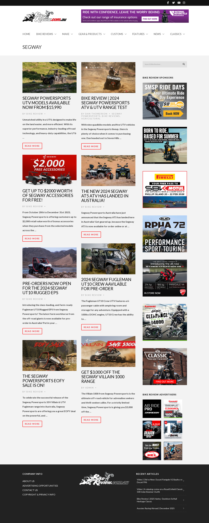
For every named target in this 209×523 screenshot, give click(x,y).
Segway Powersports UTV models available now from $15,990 (46, 103)
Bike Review (34, 113)
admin (89, 387)
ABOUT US (28, 481)
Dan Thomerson (96, 113)
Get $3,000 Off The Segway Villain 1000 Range (102, 377)
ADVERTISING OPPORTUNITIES (40, 485)
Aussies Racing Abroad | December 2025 (156, 508)
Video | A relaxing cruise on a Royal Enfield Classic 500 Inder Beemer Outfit (160, 490)
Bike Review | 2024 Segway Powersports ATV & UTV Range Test (105, 103)
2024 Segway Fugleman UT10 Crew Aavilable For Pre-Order (106, 284)
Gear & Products (90, 34)
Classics (175, 34)
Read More (32, 146)
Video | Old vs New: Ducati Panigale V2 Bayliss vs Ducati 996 (159, 480)
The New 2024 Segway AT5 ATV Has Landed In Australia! (104, 196)
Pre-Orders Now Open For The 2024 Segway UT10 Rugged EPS (46, 288)
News (157, 34)
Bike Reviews (44, 34)
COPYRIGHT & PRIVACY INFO (38, 494)
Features (138, 34)
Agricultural (91, 118)
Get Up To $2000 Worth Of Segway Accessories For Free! (47, 195)
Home (26, 34)
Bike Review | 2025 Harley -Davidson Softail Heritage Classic (157, 500)
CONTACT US (30, 490)
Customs (117, 34)
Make (65, 34)
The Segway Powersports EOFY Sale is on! (43, 381)
